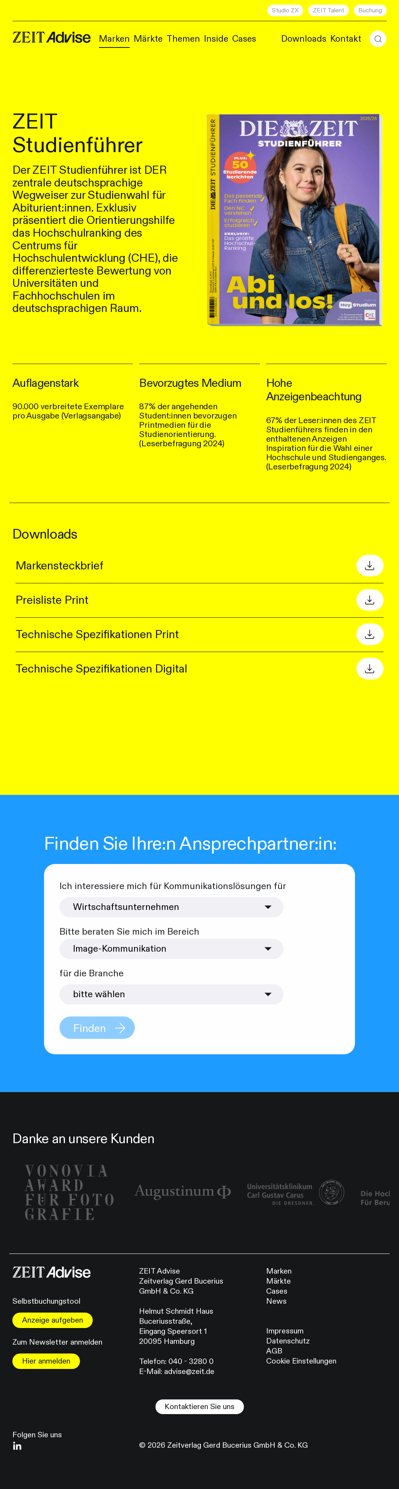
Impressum (285, 1331)
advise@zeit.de (189, 1371)
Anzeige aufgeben (52, 1320)
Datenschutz (288, 1341)
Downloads (303, 38)
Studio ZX (285, 10)
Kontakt (345, 38)
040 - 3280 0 (191, 1361)
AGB (274, 1351)
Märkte (148, 38)
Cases (244, 38)
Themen (183, 38)
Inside (216, 38)
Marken (114, 38)
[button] (378, 38)
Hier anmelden (46, 1361)
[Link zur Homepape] (51, 37)
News (276, 1301)
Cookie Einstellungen (301, 1361)
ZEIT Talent (328, 10)
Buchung (370, 10)
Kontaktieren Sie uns (199, 1406)
